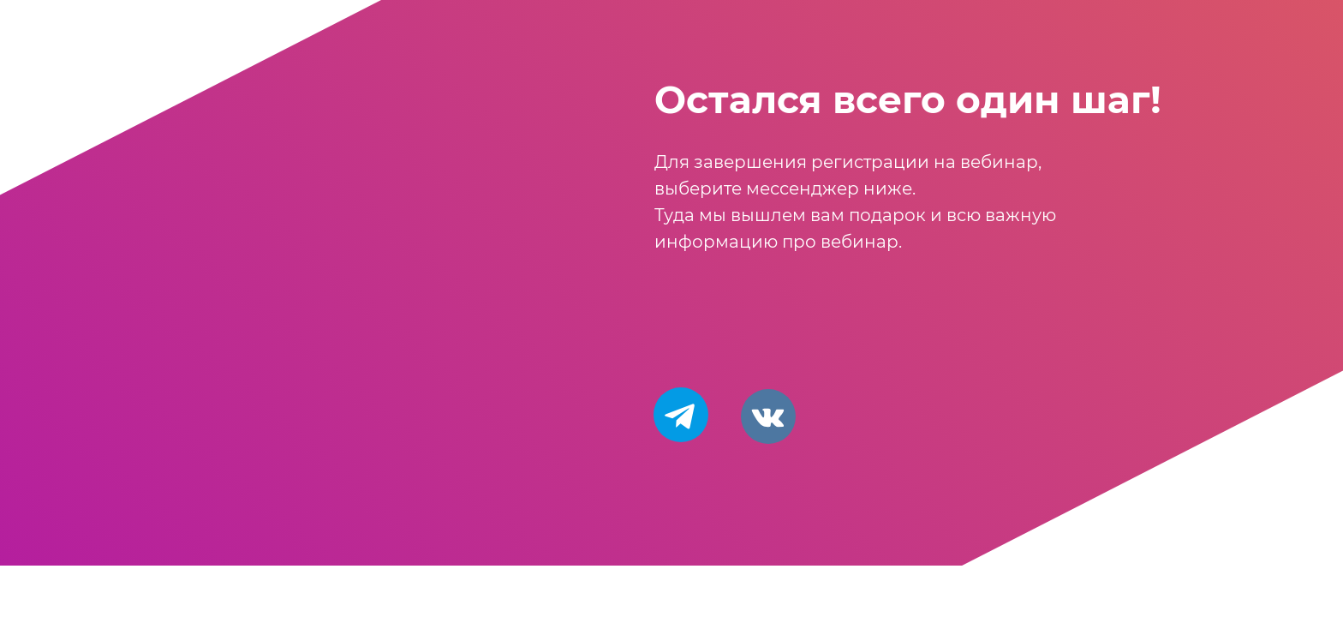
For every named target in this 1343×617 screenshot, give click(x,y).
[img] (768, 416)
